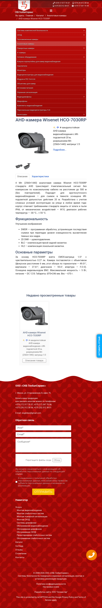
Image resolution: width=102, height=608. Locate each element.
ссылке (19, 474)
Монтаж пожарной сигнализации (32, 516)
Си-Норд (19, 546)
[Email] (43, 434)
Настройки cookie (51, 587)
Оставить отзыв (99, 346)
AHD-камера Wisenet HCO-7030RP (34, 334)
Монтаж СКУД (23, 519)
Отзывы (19, 550)
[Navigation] (51, 10)
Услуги (18, 507)
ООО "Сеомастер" (59, 592)
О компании (21, 553)
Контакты (19, 557)
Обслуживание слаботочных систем (33, 538)
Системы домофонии (26, 523)
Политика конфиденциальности (51, 584)
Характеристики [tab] (40, 176)
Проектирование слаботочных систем (34, 535)
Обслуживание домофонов (29, 529)
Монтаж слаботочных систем (30, 513)
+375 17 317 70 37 (62, 3)
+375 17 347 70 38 (81, 6)
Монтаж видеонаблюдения (29, 510)
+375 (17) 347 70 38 (42, 404)
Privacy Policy (68, 597)
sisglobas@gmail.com (31, 413)
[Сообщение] (43, 445)
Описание (22, 176)
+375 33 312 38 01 (61, 6)
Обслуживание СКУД (26, 532)
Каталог (19, 542)
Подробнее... (59, 149)
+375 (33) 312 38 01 (42, 407)
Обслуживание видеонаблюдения (32, 526)
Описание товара (34, 360)
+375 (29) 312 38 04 (24, 407)
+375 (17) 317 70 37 (24, 404)
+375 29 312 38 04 (81, 3)
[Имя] (43, 427)
